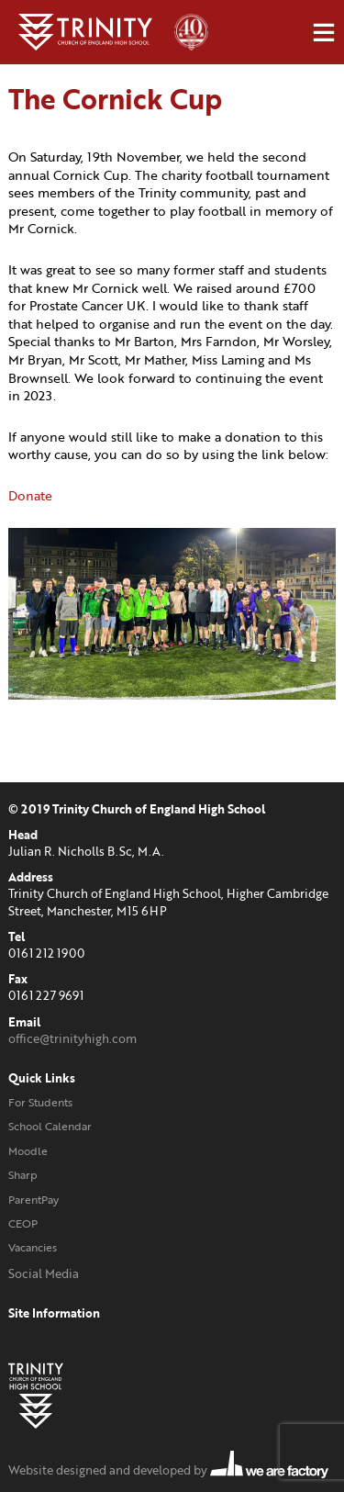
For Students (40, 1102)
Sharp (23, 1175)
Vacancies (32, 1247)
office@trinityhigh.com (72, 1038)
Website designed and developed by (168, 1470)
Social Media (43, 1273)
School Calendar (50, 1126)
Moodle (28, 1151)
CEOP (23, 1223)
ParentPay (33, 1199)
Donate (30, 495)
